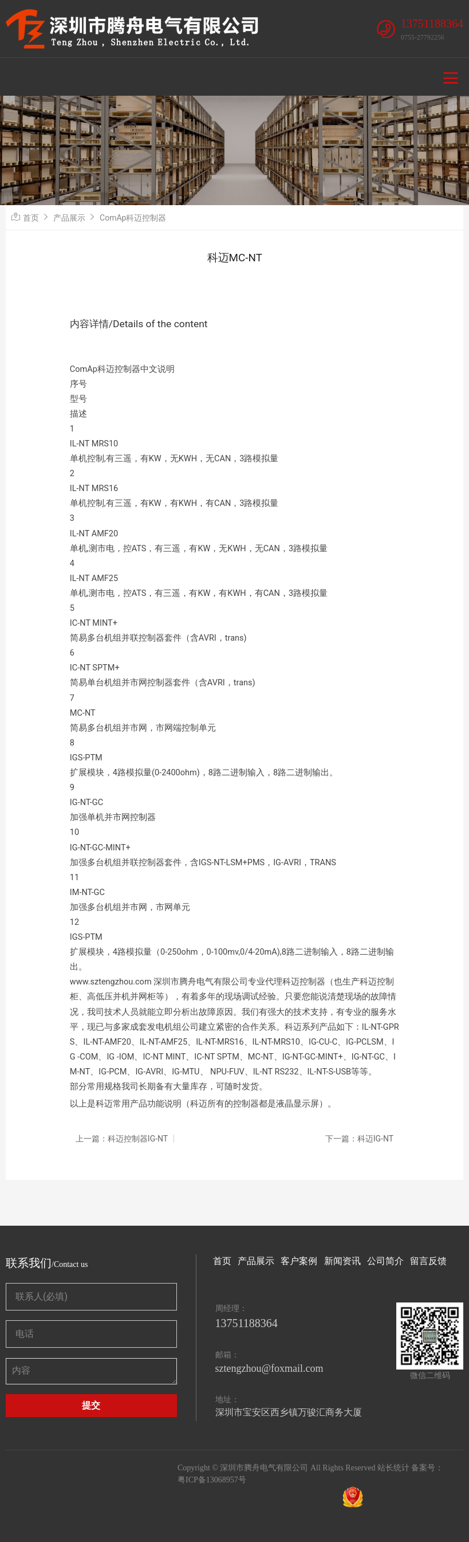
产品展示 (69, 217)
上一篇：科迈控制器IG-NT (122, 1139)
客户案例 (299, 1261)
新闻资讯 (342, 1261)
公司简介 (385, 1261)
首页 (31, 217)
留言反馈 (428, 1261)
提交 (91, 1405)
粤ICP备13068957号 (212, 1480)
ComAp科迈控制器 (133, 217)
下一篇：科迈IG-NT (359, 1139)
